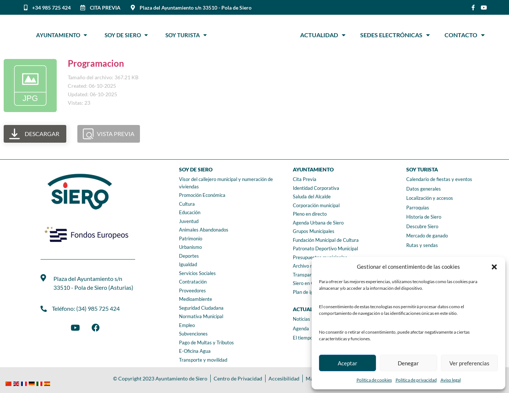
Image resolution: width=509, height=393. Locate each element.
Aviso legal (450, 380)
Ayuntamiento (61, 35)
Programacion (96, 63)
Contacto (465, 35)
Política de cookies (374, 380)
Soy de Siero (126, 35)
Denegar (408, 363)
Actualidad (322, 35)
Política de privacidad (416, 380)
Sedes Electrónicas (395, 35)
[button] (494, 267)
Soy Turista (186, 35)
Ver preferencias (469, 363)
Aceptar (347, 363)
